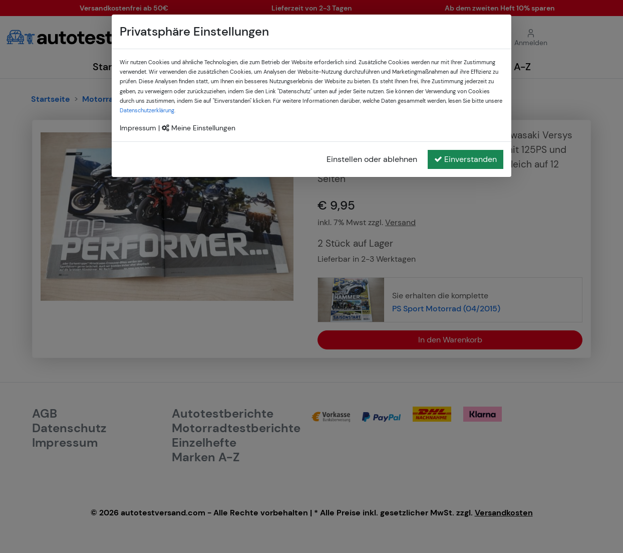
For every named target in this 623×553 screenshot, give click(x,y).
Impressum (138, 127)
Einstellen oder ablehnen (372, 159)
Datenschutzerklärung (147, 110)
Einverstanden (465, 159)
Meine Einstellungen (198, 127)
